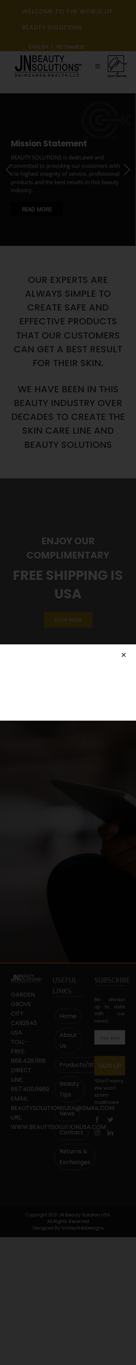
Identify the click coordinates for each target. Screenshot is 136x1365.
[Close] (124, 655)
